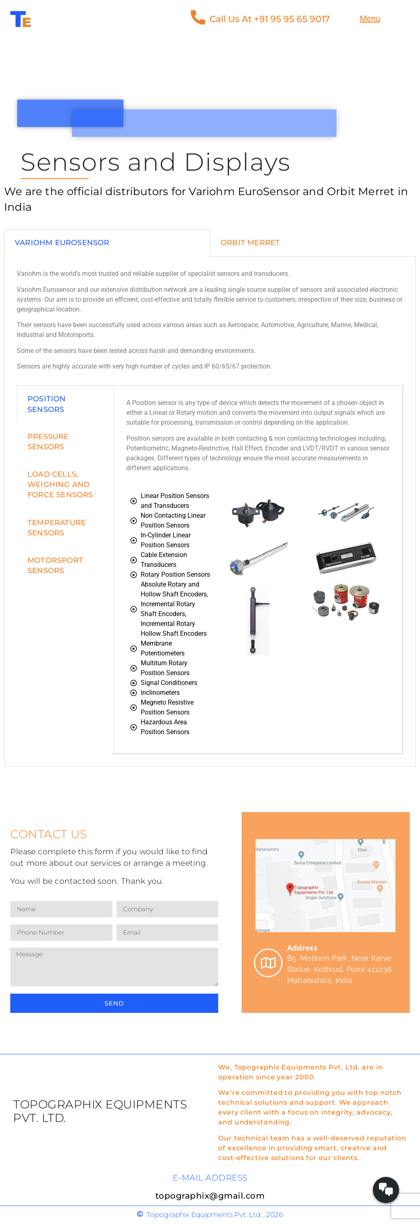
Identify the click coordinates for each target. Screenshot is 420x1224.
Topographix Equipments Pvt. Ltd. (100, 1111)
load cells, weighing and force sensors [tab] (60, 484)
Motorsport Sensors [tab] (55, 565)
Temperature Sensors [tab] (56, 527)
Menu (370, 18)
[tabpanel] (210, 512)
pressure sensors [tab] (48, 441)
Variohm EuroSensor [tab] (62, 242)
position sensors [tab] (46, 404)
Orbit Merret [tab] (250, 242)
